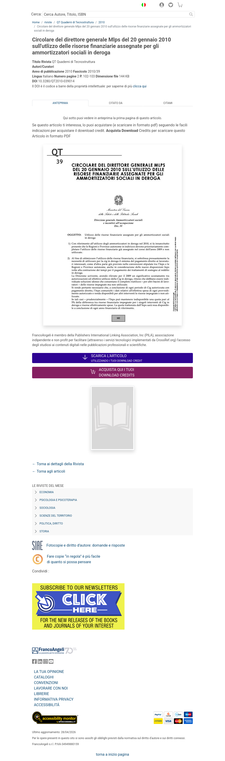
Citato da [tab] (115, 103)
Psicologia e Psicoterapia (58, 500)
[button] (142, 5)
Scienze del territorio (56, 515)
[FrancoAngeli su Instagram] (45, 662)
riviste (48, 22)
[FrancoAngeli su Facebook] (34, 662)
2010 (101, 22)
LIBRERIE (41, 694)
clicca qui (139, 86)
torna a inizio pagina (112, 754)
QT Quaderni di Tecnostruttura (75, 22)
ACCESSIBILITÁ (46, 705)
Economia (47, 492)
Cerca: (36, 14)
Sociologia (47, 507)
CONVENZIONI (46, 683)
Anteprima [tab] (60, 103)
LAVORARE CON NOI (51, 688)
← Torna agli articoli (48, 471)
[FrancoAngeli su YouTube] (51, 662)
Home (36, 22)
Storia (44, 531)
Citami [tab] (167, 103)
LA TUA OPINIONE (49, 671)
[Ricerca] (191, 14)
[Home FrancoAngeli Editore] (48, 5)
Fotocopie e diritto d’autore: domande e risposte (85, 545)
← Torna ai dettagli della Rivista (58, 464)
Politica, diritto (51, 523)
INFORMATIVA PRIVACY (53, 699)
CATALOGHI (44, 677)
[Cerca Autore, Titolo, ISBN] (115, 14)
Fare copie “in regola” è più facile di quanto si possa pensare (73, 559)
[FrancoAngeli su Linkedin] (40, 662)
